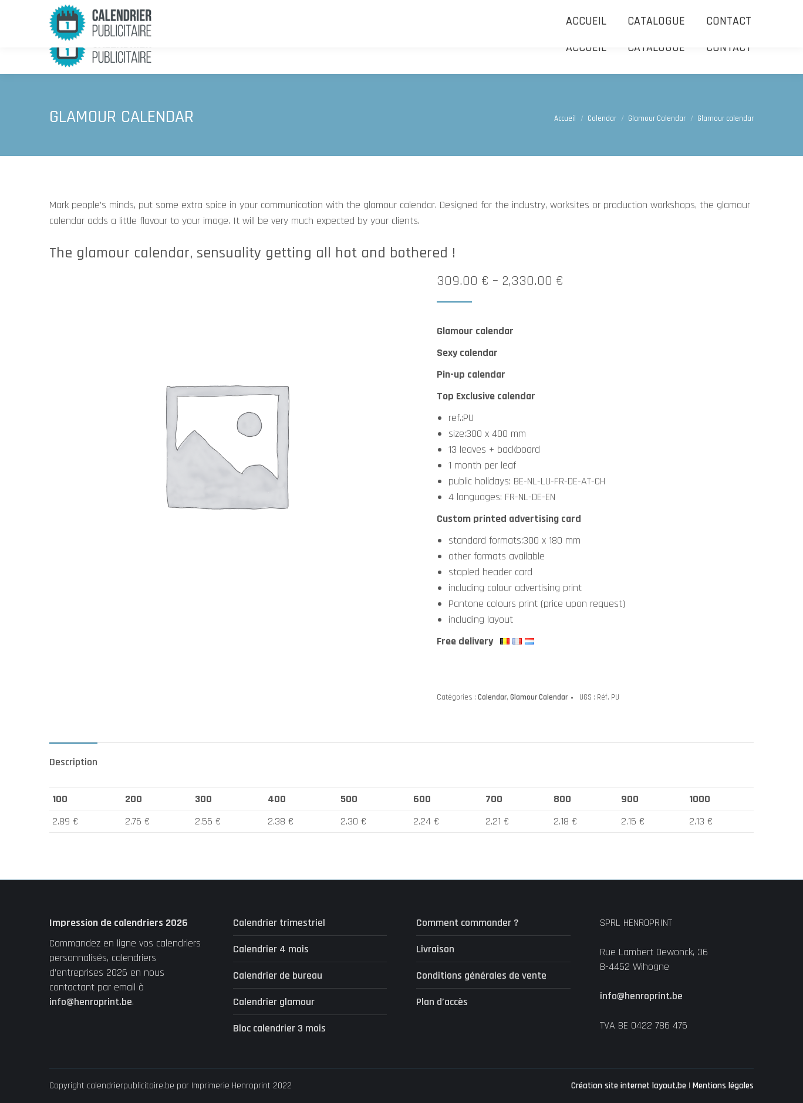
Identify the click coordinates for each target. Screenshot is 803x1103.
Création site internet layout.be (628, 1085)
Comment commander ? (467, 922)
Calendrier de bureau (277, 975)
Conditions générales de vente (481, 975)
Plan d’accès (442, 1002)
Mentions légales (723, 1085)
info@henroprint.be (90, 1002)
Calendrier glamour (274, 1002)
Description (73, 762)
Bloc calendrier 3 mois (279, 1028)
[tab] (73, 756)
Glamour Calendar (539, 697)
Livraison (435, 949)
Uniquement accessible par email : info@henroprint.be (340, 11)
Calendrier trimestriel (279, 922)
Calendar (492, 697)
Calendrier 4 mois (271, 949)
